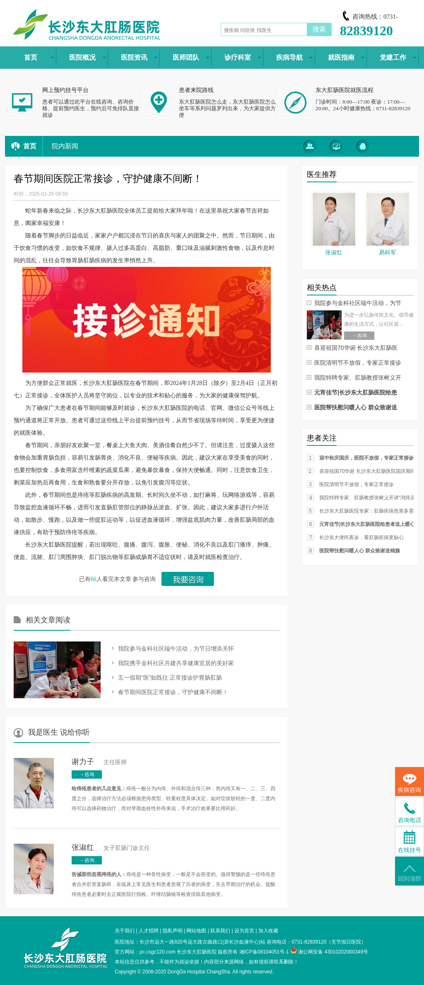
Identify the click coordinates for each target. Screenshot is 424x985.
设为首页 (244, 931)
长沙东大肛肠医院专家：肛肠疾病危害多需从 (369, 511)
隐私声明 (173, 931)
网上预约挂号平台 (65, 90)
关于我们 (125, 931)
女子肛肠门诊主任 (111, 848)
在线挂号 (409, 841)
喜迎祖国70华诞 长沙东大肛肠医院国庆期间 (367, 471)
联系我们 (220, 931)
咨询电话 (409, 813)
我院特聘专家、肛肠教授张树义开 (357, 377)
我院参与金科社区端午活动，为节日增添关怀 (176, 648)
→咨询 (87, 774)
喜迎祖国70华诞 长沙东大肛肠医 (356, 347)
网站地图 (196, 931)
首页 (29, 146)
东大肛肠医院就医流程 (344, 90)
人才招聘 (149, 931)
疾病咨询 (409, 783)
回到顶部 (409, 873)
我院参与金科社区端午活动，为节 (357, 303)
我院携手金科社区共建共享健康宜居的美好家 (176, 663)
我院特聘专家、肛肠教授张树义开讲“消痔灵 (367, 498)
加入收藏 (268, 931)
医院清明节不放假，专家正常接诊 (357, 362)
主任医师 (99, 762)
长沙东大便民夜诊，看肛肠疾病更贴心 (361, 537)
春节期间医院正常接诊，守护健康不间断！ (173, 692)
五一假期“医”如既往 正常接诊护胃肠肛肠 (170, 677)
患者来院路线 (196, 90)
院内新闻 (65, 146)
